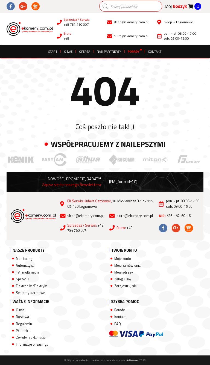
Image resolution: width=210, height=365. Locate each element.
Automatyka (25, 265)
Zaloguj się (122, 279)
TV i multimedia (27, 272)
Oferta (84, 51)
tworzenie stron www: (119, 360)
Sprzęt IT (22, 279)
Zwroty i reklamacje (31, 337)
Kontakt (155, 51)
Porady (133, 51)
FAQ (117, 324)
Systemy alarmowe (30, 292)
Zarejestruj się (125, 286)
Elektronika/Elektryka (32, 286)
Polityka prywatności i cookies (81, 360)
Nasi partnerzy (109, 51)
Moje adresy (123, 272)
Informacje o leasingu (32, 344)
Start (52, 51)
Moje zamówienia (127, 265)
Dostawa (22, 316)
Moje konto (122, 258)
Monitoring (24, 258)
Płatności (23, 330)
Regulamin (24, 324)
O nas (68, 51)
